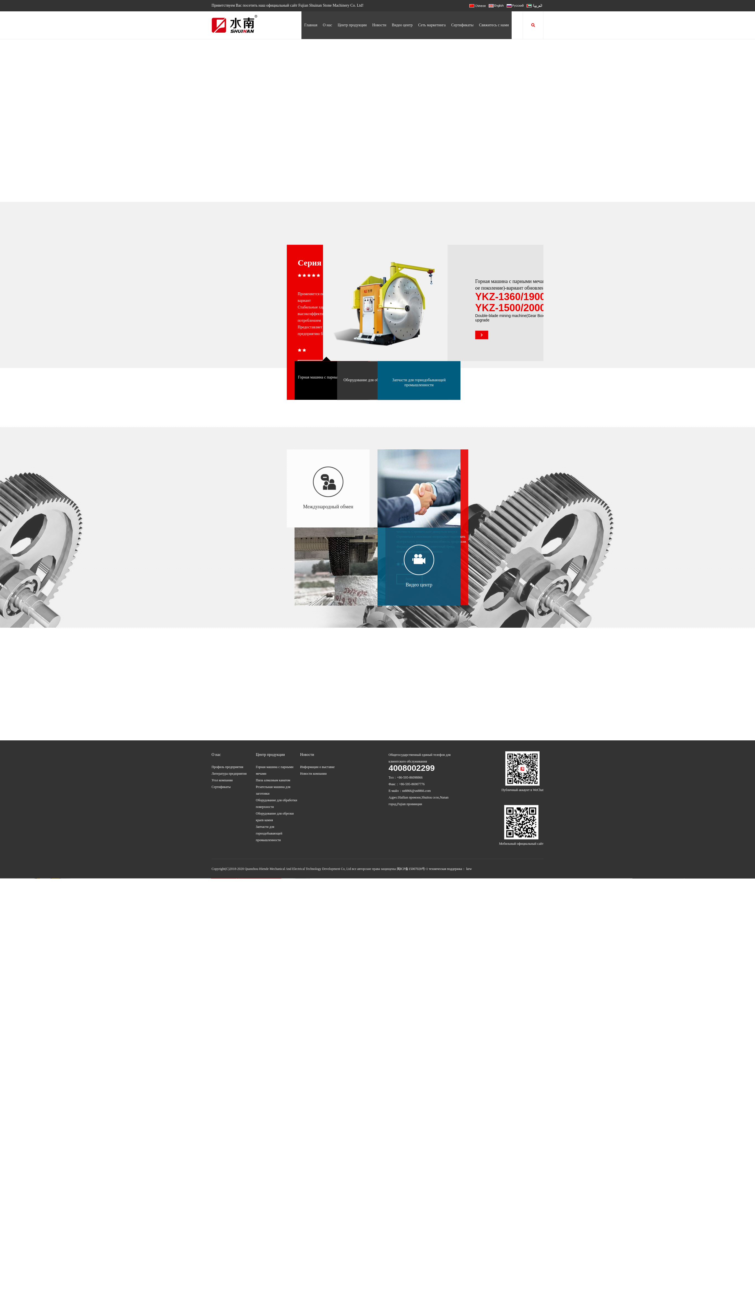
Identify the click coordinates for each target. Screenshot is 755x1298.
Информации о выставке (317, 669)
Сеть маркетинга (432, 25)
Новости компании (313, 676)
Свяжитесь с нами (494, 25)
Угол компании (222, 682)
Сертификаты (462, 25)
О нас (327, 25)
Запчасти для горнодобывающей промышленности (419, 407)
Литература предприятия (229, 676)
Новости (379, 25)
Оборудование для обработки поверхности (349, 405)
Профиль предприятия (227, 669)
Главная (310, 25)
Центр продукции (352, 25)
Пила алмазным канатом (273, 682)
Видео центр (402, 25)
